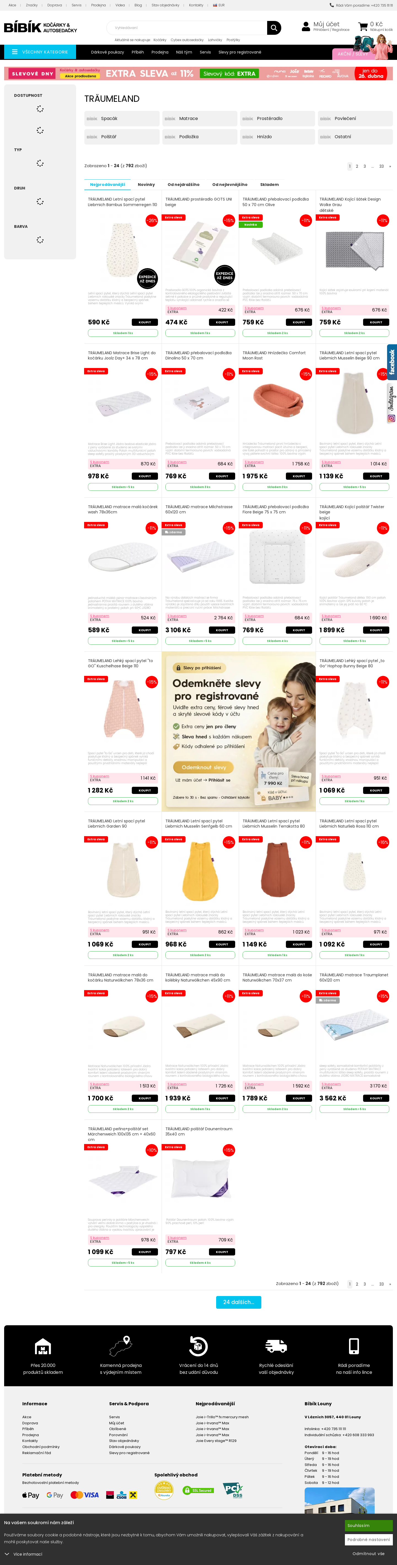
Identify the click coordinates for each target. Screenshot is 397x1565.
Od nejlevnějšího (240, 184)
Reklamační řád (36, 1448)
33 (381, 166)
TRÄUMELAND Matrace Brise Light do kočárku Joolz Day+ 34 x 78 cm (122, 355)
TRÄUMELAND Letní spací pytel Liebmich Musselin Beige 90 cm (350, 355)
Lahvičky (215, 40)
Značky (32, 5)
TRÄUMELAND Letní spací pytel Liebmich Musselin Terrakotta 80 (274, 821)
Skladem (283, 184)
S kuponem (177, 307)
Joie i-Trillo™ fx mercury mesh (222, 1413)
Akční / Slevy (360, 54)
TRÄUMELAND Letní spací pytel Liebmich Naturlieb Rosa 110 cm (349, 821)
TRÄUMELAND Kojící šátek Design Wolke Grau (350, 204)
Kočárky (160, 40)
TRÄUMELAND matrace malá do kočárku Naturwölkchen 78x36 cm (121, 975)
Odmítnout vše (369, 1553)
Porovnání (118, 1431)
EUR (219, 5)
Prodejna (98, 5)
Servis (77, 5)
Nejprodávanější (109, 184)
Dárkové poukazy (107, 52)
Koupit (144, 321)
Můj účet (326, 24)
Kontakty (196, 5)
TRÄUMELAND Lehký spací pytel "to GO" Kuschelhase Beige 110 (120, 661)
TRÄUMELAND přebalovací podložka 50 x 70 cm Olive (276, 201)
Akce (12, 5)
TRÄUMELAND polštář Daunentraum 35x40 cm (199, 1128)
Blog (138, 5)
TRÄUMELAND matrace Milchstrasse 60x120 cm (199, 508)
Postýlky (233, 40)
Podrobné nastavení (369, 1539)
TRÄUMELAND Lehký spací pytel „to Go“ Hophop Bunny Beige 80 (352, 661)
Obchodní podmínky (41, 1443)
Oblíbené (117, 1425)
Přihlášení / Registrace (331, 30)
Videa (120, 5)
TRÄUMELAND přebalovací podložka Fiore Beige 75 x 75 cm (276, 508)
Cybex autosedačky (187, 40)
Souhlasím (359, 1525)
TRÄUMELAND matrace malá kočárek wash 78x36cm (115, 508)
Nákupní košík (381, 30)
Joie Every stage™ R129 (216, 1436)
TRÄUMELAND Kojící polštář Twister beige (352, 511)
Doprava (54, 5)
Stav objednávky (165, 5)
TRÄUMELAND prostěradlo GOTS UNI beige (199, 201)
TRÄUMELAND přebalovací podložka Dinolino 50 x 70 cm (199, 355)
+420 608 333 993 (358, 1431)
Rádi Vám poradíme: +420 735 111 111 (361, 5)
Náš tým (184, 52)
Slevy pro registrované (240, 52)
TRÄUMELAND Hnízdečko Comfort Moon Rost (274, 355)
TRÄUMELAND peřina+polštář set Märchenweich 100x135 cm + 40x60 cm (122, 1131)
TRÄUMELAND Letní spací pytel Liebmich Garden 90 (116, 821)
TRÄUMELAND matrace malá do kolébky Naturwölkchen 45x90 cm (198, 975)
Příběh (138, 52)
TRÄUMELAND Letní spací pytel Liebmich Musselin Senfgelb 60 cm (199, 821)
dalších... (239, 1299)
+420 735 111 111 (333, 1425)
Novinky (150, 184)
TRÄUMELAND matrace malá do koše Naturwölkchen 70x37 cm (272, 975)
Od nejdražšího (191, 184)
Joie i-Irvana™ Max (212, 1419)
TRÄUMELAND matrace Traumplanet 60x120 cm (354, 975)
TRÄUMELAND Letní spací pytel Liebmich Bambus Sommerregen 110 (122, 201)
